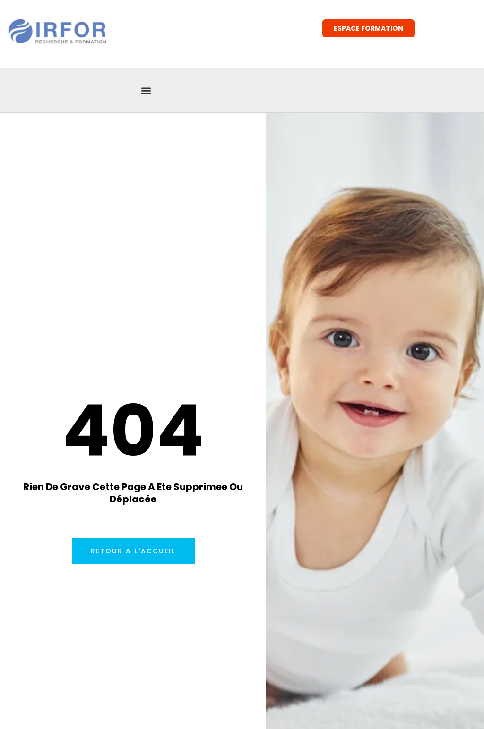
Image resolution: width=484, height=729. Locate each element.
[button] (146, 90)
